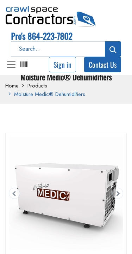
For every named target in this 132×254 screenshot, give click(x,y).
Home (12, 86)
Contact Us (103, 64)
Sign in (62, 64)
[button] (14, 193)
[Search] (113, 49)
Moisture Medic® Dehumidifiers (49, 94)
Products (37, 86)
